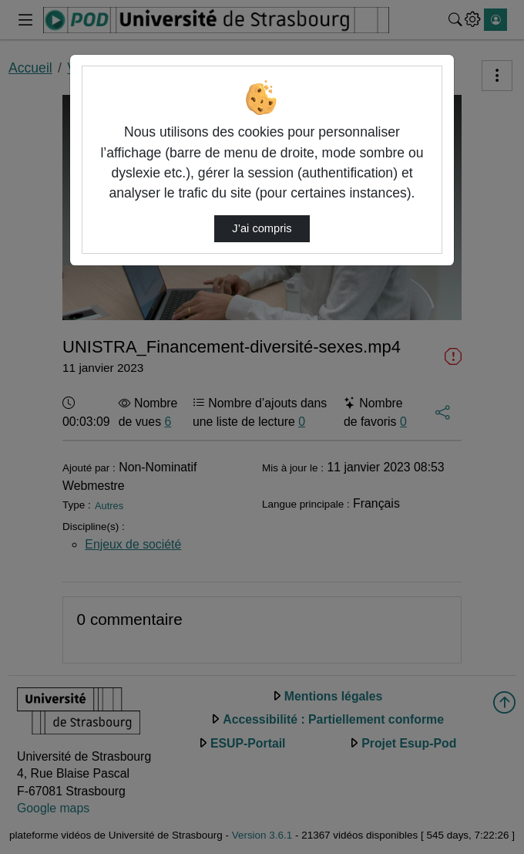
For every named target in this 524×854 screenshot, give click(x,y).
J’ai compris (261, 228)
